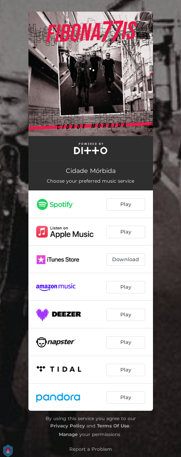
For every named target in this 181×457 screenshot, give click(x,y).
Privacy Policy (67, 426)
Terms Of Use (113, 426)
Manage (68, 434)
